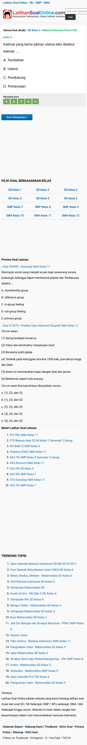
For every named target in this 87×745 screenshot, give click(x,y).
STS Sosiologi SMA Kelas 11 (27, 479)
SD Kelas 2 (43, 189)
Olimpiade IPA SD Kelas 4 (27, 599)
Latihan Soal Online (15, 2)
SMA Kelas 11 (42, 215)
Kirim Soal (66, 726)
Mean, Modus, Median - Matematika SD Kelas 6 (41, 575)
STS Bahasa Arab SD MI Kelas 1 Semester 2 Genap (41, 440)
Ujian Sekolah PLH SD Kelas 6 (29, 676)
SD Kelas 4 (15, 198)
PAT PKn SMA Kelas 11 (24, 435)
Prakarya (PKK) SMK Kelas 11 (28, 451)
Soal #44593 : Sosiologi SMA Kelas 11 (26, 266)
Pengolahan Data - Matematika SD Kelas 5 (38, 647)
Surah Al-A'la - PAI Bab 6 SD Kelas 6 (33, 593)
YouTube (54, 738)
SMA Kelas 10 (15, 215)
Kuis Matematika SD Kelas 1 (28, 617)
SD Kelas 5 (34, 30)
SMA (47, 2)
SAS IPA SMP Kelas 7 (23, 474)
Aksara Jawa (18, 635)
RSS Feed (32, 732)
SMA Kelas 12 (70, 215)
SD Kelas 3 (70, 189)
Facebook (22, 738)
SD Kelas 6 (70, 198)
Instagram (36, 738)
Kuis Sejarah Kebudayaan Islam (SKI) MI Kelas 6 (41, 569)
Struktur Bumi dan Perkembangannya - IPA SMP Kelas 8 (46, 659)
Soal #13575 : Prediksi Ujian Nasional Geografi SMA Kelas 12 (40, 325)
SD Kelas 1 (15, 189)
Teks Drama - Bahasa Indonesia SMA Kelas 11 (40, 641)
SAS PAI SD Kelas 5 (22, 468)
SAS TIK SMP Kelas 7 (23, 485)
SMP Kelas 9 (71, 207)
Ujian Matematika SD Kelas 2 (29, 653)
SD (31, 2)
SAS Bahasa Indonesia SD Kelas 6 (32, 581)
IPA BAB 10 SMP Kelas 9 (25, 446)
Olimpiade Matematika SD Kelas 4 (32, 611)
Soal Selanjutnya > (17, 117)
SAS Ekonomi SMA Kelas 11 (27, 463)
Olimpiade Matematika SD (27, 587)
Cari (70, 17)
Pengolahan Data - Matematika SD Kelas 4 (38, 682)
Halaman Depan (13, 726)
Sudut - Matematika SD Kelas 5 (30, 665)
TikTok (67, 738)
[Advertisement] (43, 148)
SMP (38, 2)
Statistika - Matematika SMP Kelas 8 (34, 671)
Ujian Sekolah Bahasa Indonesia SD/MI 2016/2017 (43, 563)
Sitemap (18, 732)
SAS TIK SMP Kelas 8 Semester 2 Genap (34, 457)
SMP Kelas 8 (43, 207)
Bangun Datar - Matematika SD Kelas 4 (35, 605)
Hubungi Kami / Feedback (41, 726)
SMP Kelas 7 (15, 207)
